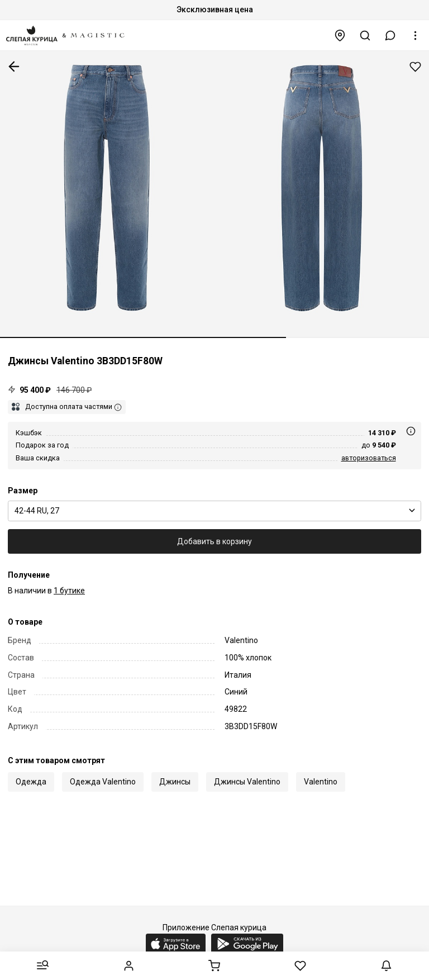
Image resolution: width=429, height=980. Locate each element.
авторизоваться (368, 458)
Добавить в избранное (415, 67)
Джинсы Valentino (247, 781)
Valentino (320, 781)
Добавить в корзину (214, 541)
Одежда (31, 781)
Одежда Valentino (103, 781)
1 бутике (69, 590)
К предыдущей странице (14, 66)
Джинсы (174, 781)
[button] (390, 35)
